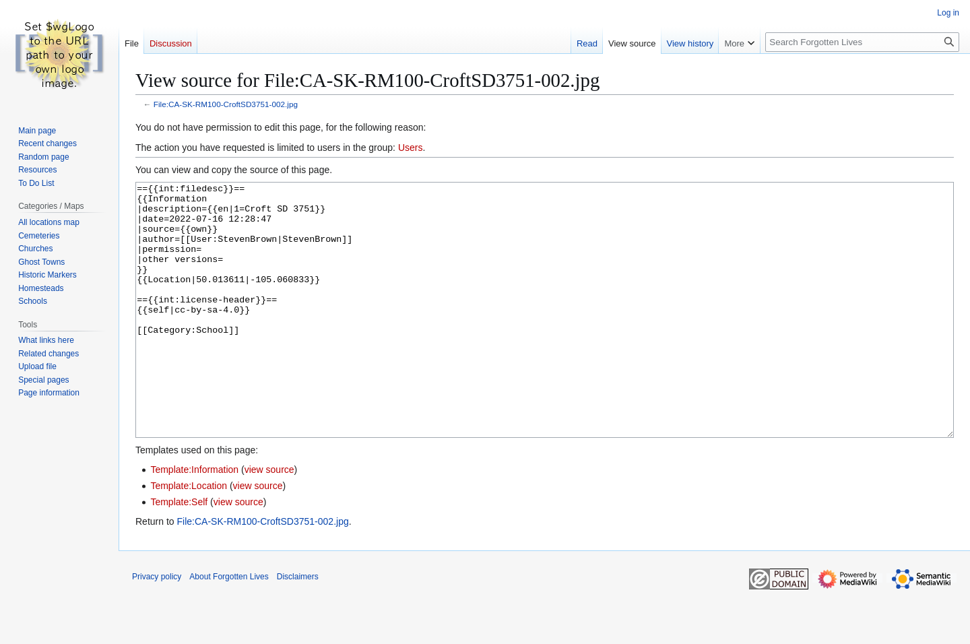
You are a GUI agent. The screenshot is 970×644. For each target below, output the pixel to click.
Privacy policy (156, 627)
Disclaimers (298, 627)
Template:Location (188, 536)
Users (410, 147)
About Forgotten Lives (228, 627)
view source (269, 520)
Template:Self (178, 552)
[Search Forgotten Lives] (862, 42)
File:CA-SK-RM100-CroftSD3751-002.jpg (226, 104)
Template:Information (194, 520)
